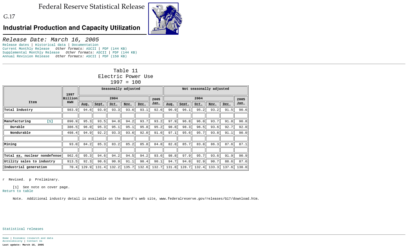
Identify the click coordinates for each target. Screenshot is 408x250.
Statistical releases (23, 229)
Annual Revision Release (26, 56)
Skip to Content (10, 36)
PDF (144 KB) (114, 49)
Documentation (85, 45)
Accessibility (12, 240)
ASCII (91, 49)
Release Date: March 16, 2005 (17, 67)
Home (6, 238)
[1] (50, 121)
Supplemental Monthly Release (31, 52)
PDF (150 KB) (114, 56)
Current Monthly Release (26, 49)
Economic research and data (33, 238)
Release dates (16, 45)
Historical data (50, 45)
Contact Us (34, 240)
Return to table (18, 191)
